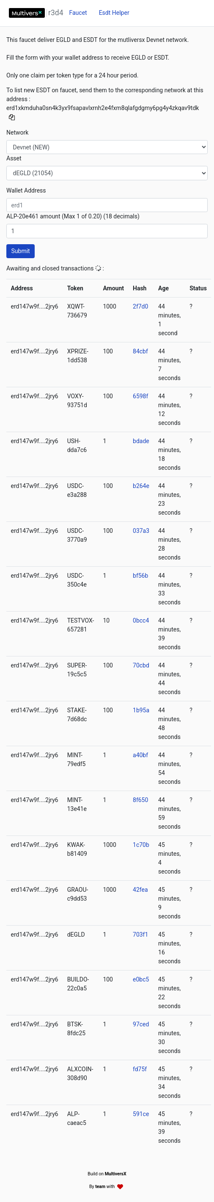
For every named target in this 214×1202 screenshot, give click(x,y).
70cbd (141, 665)
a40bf (140, 755)
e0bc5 (141, 979)
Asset (14, 158)
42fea (140, 889)
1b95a (141, 710)
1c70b (141, 844)
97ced (141, 1024)
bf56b (140, 575)
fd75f (140, 1069)
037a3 (141, 530)
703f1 (140, 934)
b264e (141, 485)
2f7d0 (140, 306)
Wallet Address (26, 190)
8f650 (140, 800)
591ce (141, 1114)
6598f (140, 396)
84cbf (140, 351)
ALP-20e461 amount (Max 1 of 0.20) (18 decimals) (73, 216)
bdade (141, 441)
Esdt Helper (114, 12)
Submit (20, 251)
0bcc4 (141, 620)
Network (17, 132)
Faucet (78, 12)
